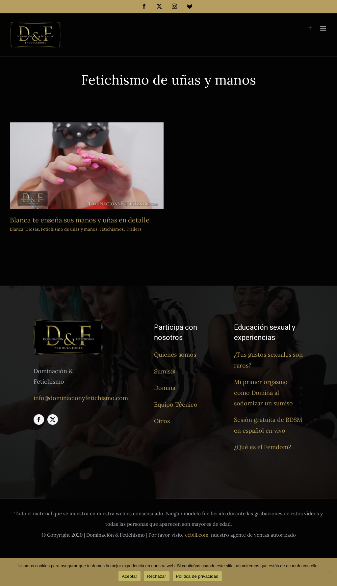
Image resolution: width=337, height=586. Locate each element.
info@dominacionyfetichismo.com (81, 398)
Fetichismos (111, 229)
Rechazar (156, 576)
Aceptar (129, 576)
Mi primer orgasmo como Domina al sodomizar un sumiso (263, 392)
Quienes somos (175, 354)
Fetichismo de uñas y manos (69, 229)
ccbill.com (196, 535)
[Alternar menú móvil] (323, 28)
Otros (162, 421)
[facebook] (39, 419)
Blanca (16, 229)
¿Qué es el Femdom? (262, 447)
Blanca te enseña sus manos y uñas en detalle (79, 220)
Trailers (134, 229)
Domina (164, 388)
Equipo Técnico (175, 404)
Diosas (32, 229)
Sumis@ (164, 371)
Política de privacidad (197, 576)
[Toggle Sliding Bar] (310, 28)
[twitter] (52, 419)
